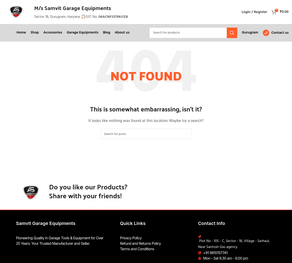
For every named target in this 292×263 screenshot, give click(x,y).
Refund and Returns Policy (140, 243)
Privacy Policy (131, 238)
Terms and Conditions (137, 249)
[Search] (193, 33)
